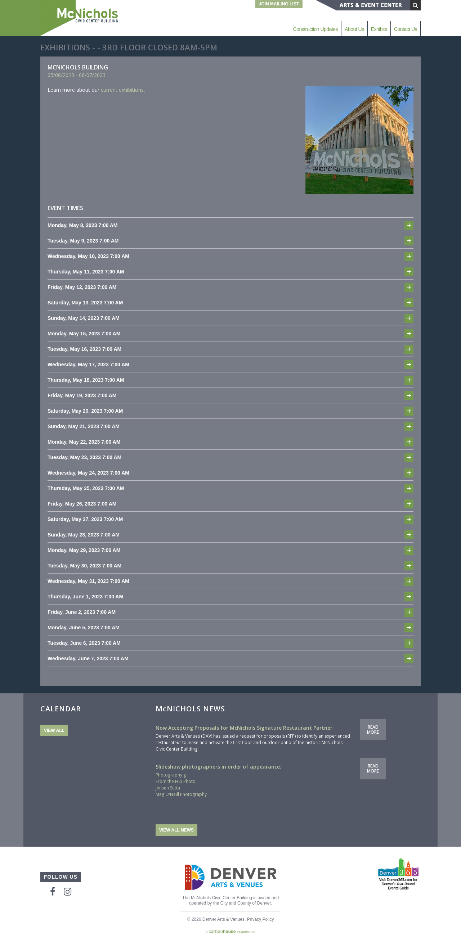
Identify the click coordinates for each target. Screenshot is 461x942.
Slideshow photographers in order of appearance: (218, 766)
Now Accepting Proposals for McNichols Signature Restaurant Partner (244, 727)
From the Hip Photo (176, 781)
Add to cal (408, 225)
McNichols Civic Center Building (80, 18)
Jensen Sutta (168, 788)
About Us (354, 29)
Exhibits (379, 29)
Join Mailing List (279, 3)
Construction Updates (315, 29)
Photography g (171, 775)
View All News (176, 830)
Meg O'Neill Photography (181, 794)
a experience (231, 931)
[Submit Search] (415, 5)
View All (54, 730)
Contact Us (405, 29)
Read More (373, 729)
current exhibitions (122, 89)
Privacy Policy (260, 919)
